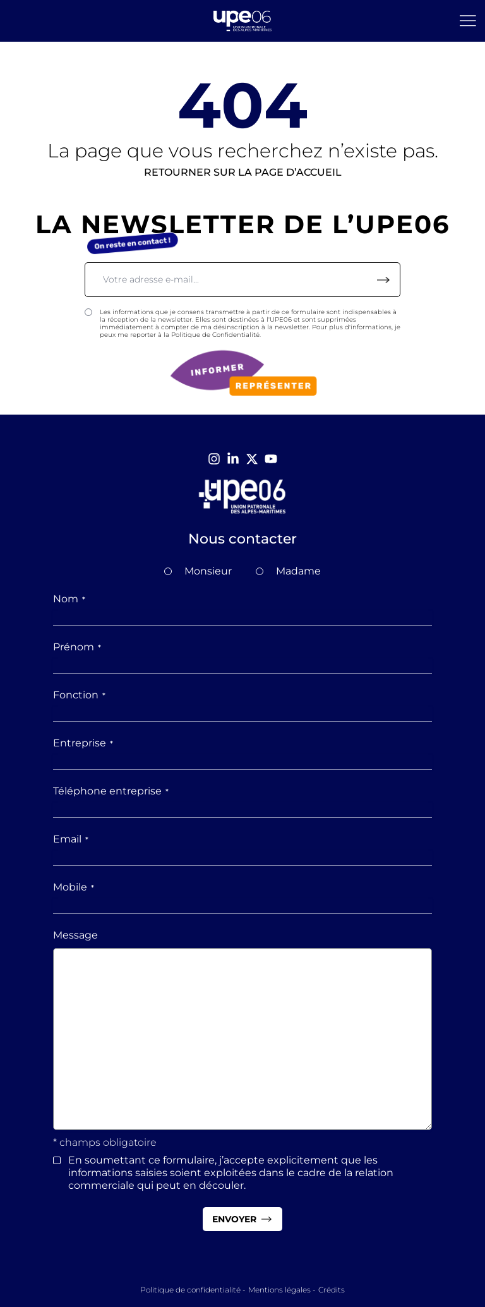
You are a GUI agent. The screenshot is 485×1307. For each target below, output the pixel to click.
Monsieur (208, 571)
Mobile (73, 887)
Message (75, 935)
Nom (69, 599)
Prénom (77, 647)
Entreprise (83, 743)
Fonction (79, 695)
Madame (298, 571)
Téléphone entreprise (111, 791)
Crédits (331, 1289)
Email (70, 839)
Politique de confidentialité (190, 1289)
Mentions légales (279, 1289)
